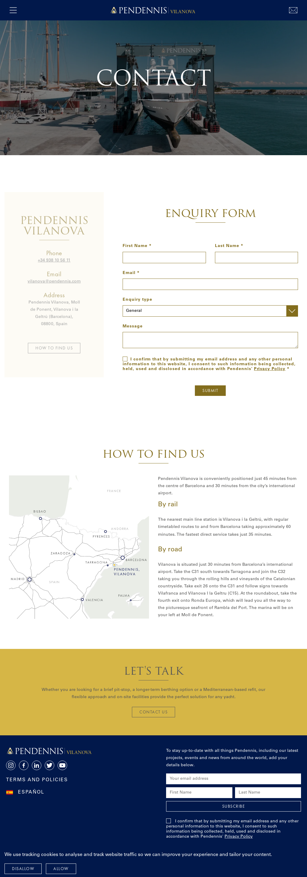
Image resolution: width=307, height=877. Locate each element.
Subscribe (233, 806)
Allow (61, 868)
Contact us (153, 712)
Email (129, 273)
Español (31, 792)
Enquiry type (137, 300)
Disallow (23, 868)
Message (133, 326)
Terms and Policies (37, 780)
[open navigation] (13, 10)
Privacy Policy (269, 369)
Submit (210, 390)
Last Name (227, 246)
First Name (135, 246)
